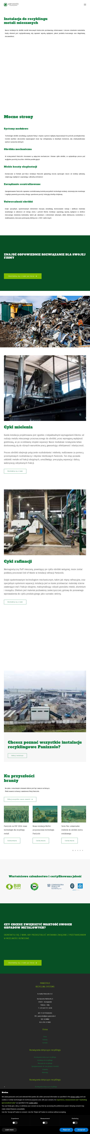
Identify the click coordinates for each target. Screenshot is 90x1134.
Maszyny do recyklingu (45, 1063)
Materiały (45, 1072)
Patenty (45, 1040)
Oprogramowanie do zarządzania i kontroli (44, 1066)
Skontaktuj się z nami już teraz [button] (22, 276)
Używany (45, 1069)
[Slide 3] (78, 850)
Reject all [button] (66, 1130)
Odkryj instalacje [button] (17, 755)
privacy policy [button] (75, 1097)
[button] (85, 4)
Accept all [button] (81, 1130)
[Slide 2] (75, 850)
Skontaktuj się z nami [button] (15, 471)
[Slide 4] (80, 850)
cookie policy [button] (33, 1103)
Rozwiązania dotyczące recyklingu (45, 1057)
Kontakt (45, 1043)
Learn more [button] (9, 1130)
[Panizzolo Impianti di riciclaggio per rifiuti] (11, 4)
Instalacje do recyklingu (45, 1060)
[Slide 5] (82, 850)
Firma (45, 1037)
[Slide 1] (73, 850)
